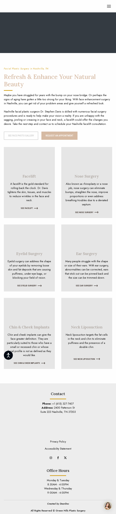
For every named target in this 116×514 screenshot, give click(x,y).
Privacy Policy (58, 441)
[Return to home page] (23, 6)
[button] (21, 136)
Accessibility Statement (58, 449)
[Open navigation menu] (109, 6)
